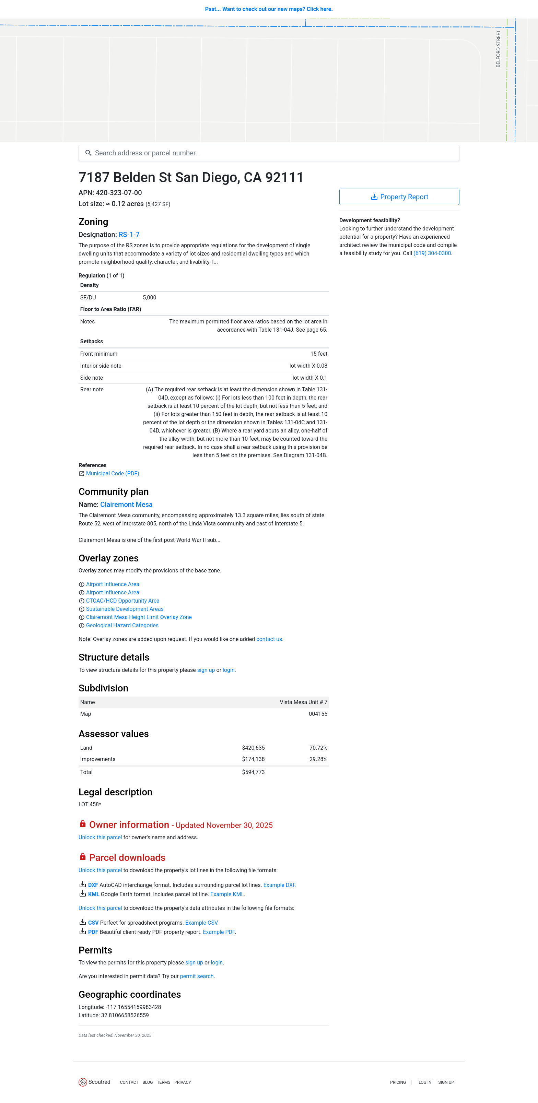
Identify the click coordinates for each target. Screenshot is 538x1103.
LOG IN (425, 1082)
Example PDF (219, 932)
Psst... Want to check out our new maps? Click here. (269, 9)
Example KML (227, 894)
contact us (269, 639)
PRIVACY (182, 1082)
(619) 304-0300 (432, 253)
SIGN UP (446, 1082)
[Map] (269, 80)
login (229, 670)
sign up (206, 670)
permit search (197, 976)
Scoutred (99, 1082)
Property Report (399, 197)
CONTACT (129, 1082)
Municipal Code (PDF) (112, 473)
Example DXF (279, 885)
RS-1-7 (129, 234)
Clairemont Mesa (126, 504)
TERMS (163, 1082)
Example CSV (201, 923)
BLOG (147, 1082)
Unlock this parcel (100, 837)
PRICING (398, 1082)
